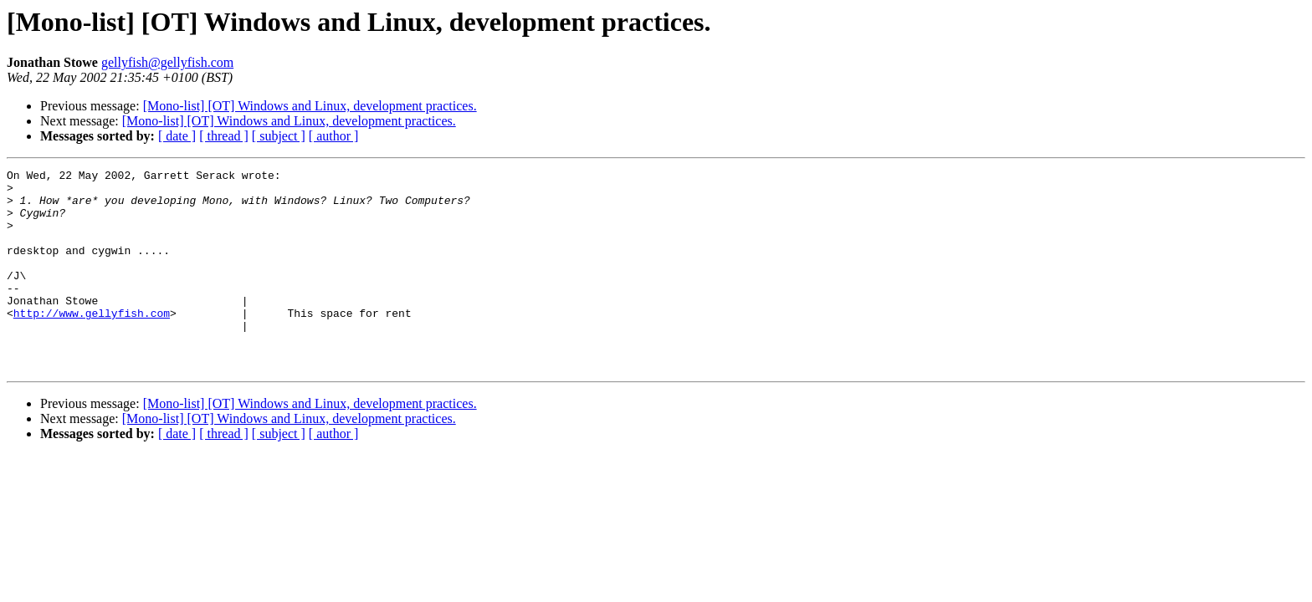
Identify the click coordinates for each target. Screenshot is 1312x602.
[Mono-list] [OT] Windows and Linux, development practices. (310, 106)
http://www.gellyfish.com (91, 342)
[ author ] (334, 136)
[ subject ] (278, 136)
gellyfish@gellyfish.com (167, 62)
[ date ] (177, 136)
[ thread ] (224, 136)
